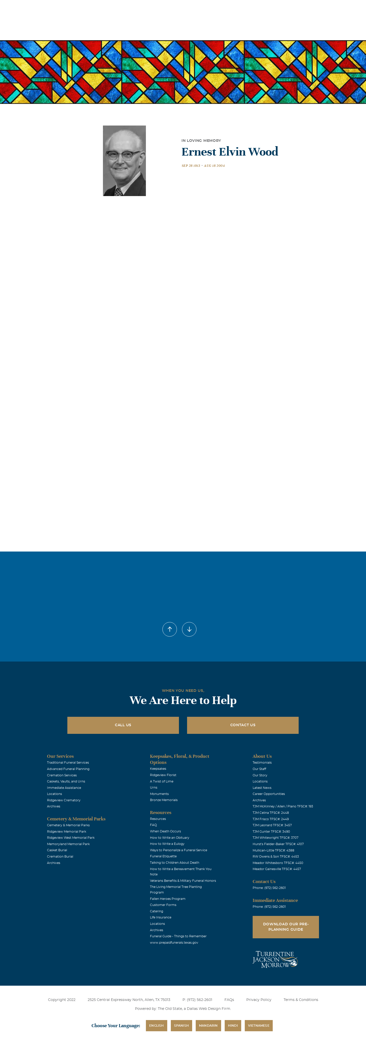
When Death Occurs (165, 831)
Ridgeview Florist (163, 775)
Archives (53, 806)
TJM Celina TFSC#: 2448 (271, 812)
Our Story (260, 775)
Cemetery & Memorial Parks (68, 825)
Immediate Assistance (64, 787)
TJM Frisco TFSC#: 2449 (271, 819)
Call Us (123, 725)
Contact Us (243, 725)
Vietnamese (258, 1025)
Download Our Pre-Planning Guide (286, 927)
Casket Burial (57, 850)
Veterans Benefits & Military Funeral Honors (183, 880)
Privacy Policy (258, 1000)
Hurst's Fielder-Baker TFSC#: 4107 (278, 844)
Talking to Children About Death (174, 862)
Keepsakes (158, 768)
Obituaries (223, 7)
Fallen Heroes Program (168, 898)
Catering (156, 911)
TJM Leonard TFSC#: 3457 (272, 825)
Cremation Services (62, 775)
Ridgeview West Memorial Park (71, 837)
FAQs (229, 1000)
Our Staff (259, 769)
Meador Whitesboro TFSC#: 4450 (278, 862)
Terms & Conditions (301, 1000)
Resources (158, 818)
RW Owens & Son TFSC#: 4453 (276, 856)
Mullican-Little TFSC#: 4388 (273, 850)
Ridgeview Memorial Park (66, 831)
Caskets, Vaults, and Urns (66, 781)
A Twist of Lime (161, 781)
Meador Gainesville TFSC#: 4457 (277, 869)
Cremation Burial (60, 856)
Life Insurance (160, 917)
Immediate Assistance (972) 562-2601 (313, 7)
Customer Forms (163, 904)
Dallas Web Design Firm (208, 1009)
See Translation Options (258, 8)
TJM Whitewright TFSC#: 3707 (275, 837)
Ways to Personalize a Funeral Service (178, 850)
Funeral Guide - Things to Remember (178, 936)
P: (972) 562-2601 (197, 1000)
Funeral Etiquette (163, 856)
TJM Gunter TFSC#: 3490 (271, 831)
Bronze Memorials (164, 800)
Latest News (262, 787)
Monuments (159, 793)
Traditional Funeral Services (68, 762)
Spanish (181, 1025)
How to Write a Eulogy (167, 843)
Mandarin (208, 1025)
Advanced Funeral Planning (68, 769)
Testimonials (262, 762)
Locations (194, 7)
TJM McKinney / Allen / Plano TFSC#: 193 (283, 806)
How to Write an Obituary (169, 837)
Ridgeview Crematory (64, 800)
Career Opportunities (269, 793)
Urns (153, 787)
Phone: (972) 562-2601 (269, 887)
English (156, 1025)
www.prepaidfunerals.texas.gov (174, 942)
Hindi (233, 1025)
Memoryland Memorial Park (68, 844)
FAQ (153, 825)
